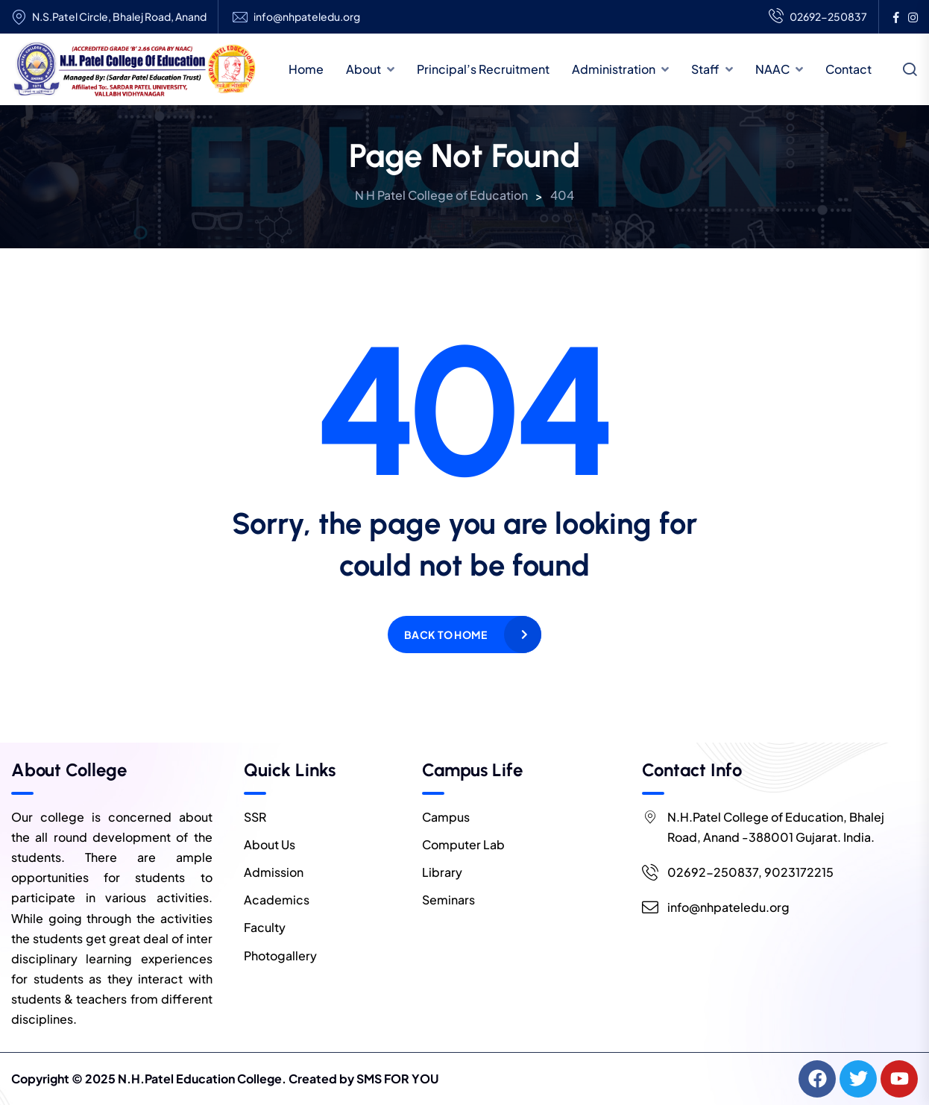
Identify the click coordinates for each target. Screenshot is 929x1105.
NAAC (772, 69)
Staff (705, 69)
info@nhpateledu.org (306, 16)
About (363, 69)
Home (306, 69)
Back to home (445, 634)
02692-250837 (818, 17)
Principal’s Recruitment (483, 69)
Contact (848, 69)
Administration (613, 69)
